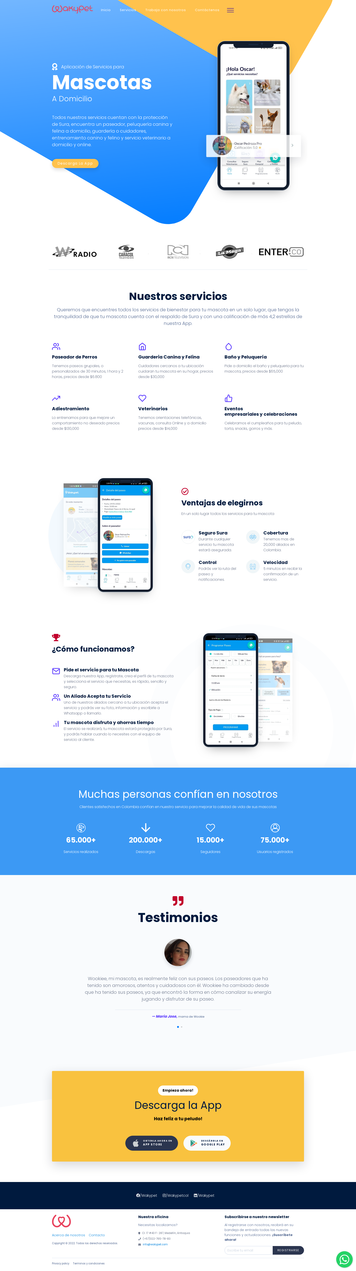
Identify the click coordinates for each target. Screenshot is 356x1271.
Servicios (128, 10)
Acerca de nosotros (68, 1235)
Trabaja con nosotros (165, 10)
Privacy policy (60, 1263)
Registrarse (288, 1250)
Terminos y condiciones (89, 1263)
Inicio (106, 10)
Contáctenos (207, 10)
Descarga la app (75, 163)
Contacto (97, 1235)
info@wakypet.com (155, 1244)
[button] (178, 1027)
